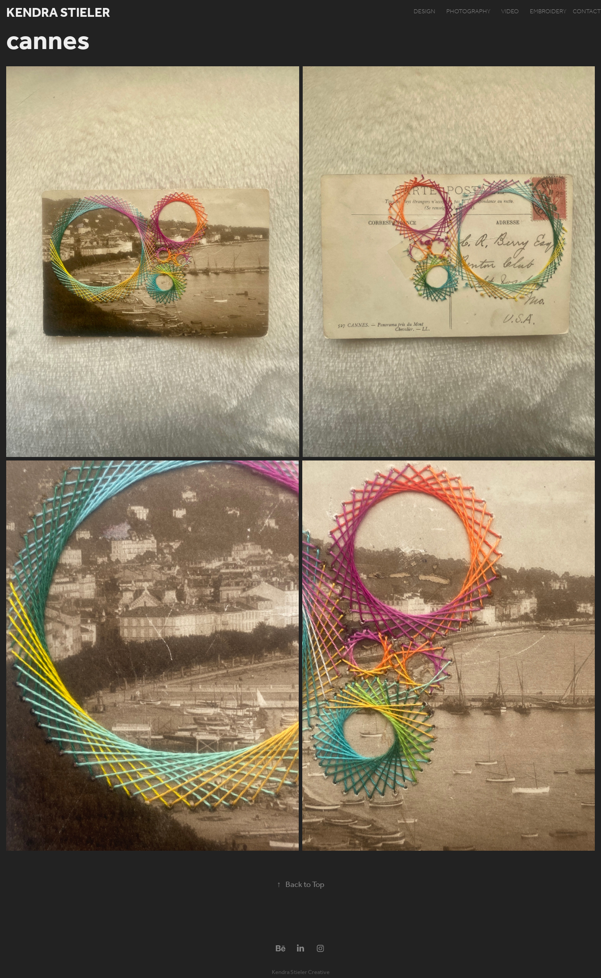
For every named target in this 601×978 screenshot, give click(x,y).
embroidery (548, 12)
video (510, 12)
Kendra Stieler (58, 13)
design (424, 12)
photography (468, 12)
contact (587, 12)
